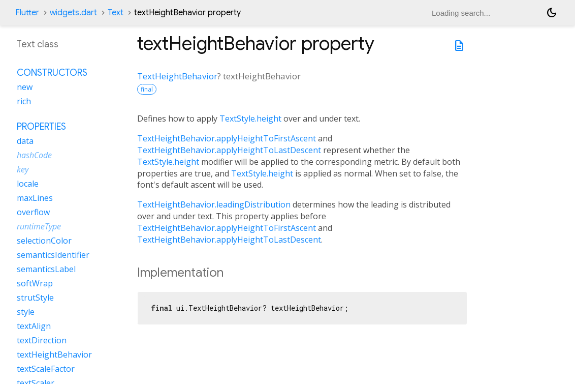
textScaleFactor (46, 368)
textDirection (42, 340)
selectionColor (44, 240)
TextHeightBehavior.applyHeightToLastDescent (229, 150)
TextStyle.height (250, 118)
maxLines (35, 197)
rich (24, 101)
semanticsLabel (46, 269)
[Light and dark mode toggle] (552, 13)
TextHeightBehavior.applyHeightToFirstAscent (226, 138)
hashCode (34, 155)
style (26, 311)
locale (28, 183)
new (25, 87)
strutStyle (35, 297)
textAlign (34, 326)
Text (115, 13)
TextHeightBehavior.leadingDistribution (214, 204)
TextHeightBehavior (177, 76)
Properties (41, 126)
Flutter (27, 13)
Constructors (52, 72)
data (25, 140)
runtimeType (39, 226)
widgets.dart (73, 13)
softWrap (35, 283)
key (22, 169)
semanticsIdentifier (53, 254)
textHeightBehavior (54, 354)
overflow (33, 212)
